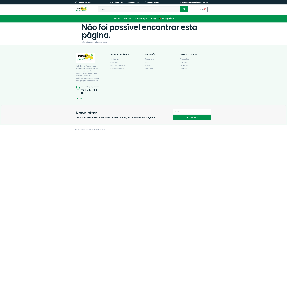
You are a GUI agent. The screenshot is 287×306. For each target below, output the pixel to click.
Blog (153, 18)
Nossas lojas (141, 18)
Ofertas (116, 18)
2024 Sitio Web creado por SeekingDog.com (90, 129)
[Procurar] (184, 9)
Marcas (127, 18)
